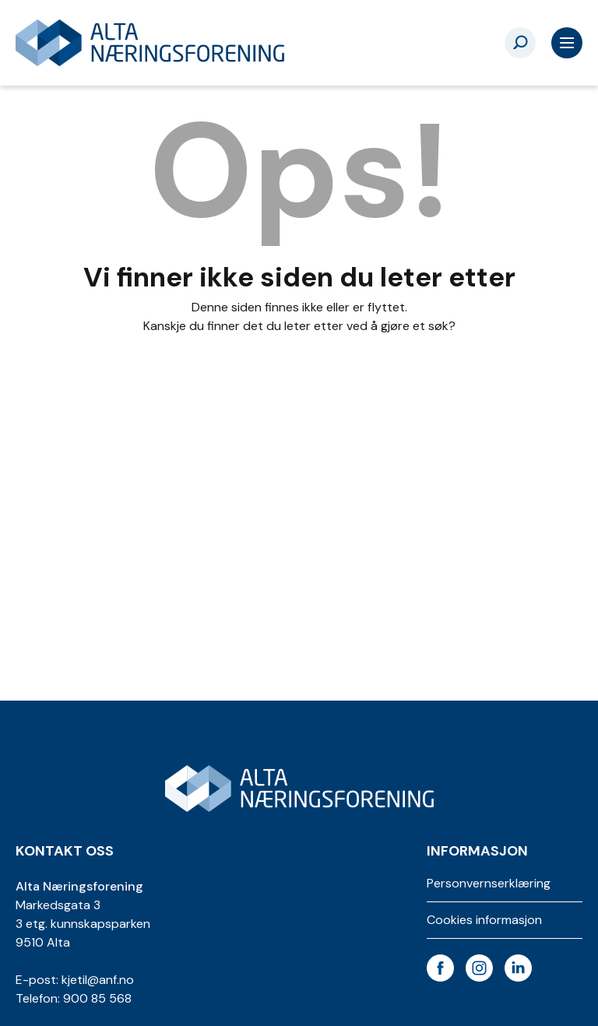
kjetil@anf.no (98, 980)
